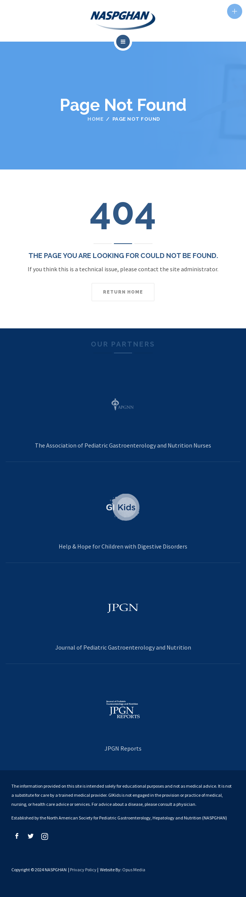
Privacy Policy (83, 869)
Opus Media (133, 869)
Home (95, 119)
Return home (123, 292)
